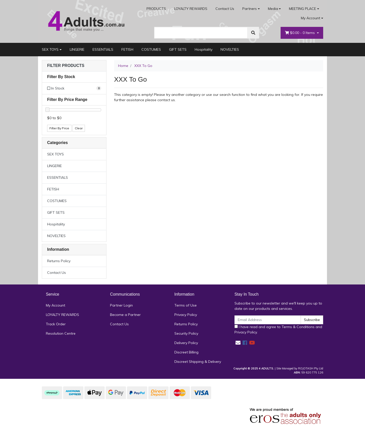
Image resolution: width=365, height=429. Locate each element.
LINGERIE (77, 49)
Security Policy (186, 333)
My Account (55, 305)
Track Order (56, 324)
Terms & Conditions (298, 327)
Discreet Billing (186, 352)
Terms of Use (185, 305)
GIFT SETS (178, 49)
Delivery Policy (186, 343)
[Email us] (238, 342)
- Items (300, 32)
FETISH (127, 49)
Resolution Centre (61, 333)
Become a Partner (125, 314)
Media (273, 8)
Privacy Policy (185, 314)
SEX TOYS (50, 49)
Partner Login (121, 305)
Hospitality (203, 49)
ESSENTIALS (103, 49)
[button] (74, 65)
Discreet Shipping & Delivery (197, 361)
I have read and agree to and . (278, 329)
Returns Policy (58, 261)
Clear (79, 128)
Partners (249, 8)
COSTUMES (151, 49)
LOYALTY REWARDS (190, 8)
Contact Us (224, 8)
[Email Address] (267, 319)
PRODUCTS (156, 8)
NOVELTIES (230, 49)
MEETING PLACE (302, 8)
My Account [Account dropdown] (310, 18)
